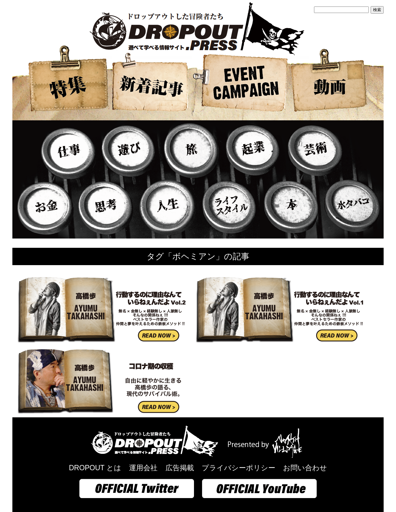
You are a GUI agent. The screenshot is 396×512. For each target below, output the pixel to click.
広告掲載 (180, 468)
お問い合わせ (305, 468)
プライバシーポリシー (238, 468)
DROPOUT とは (95, 468)
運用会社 (143, 468)
